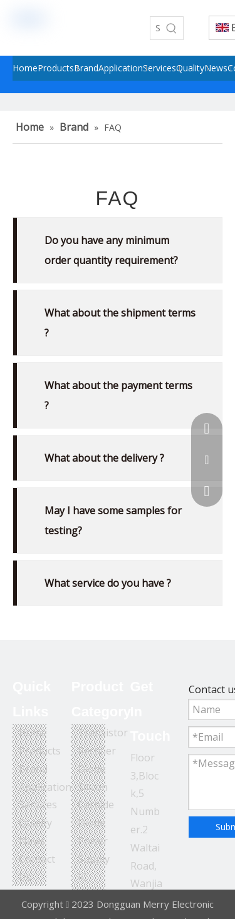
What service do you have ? (107, 583)
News (32, 841)
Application (45, 787)
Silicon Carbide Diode (96, 805)
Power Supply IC (94, 859)
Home (33, 732)
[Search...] (155, 28)
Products (40, 751)
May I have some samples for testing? (113, 520)
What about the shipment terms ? (120, 323)
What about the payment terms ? (118, 395)
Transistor (103, 732)
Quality (35, 823)
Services (38, 804)
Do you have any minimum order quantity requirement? (111, 250)
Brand (33, 769)
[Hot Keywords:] (171, 28)
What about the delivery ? (104, 458)
